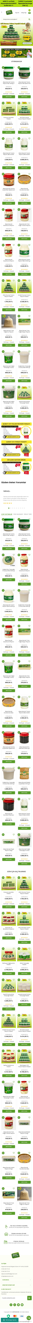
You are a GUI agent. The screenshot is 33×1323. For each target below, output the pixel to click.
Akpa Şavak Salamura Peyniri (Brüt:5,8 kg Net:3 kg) (8, 260)
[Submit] (29, 1298)
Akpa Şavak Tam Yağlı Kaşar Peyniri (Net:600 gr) (24, 676)
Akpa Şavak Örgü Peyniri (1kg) (8, 849)
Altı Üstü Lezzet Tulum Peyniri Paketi (24, 118)
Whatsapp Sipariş (9, 1320)
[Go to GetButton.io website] (29, 1321)
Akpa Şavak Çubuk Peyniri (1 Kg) (8, 1168)
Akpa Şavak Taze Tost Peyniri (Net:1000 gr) (8, 1203)
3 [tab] (12, 508)
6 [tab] (18, 508)
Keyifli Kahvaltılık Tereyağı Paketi (24, 402)
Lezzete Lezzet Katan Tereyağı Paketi (24, 995)
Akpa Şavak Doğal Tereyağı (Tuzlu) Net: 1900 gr (8, 402)
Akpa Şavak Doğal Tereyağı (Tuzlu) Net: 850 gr (8, 366)
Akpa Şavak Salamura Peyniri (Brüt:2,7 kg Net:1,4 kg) (8, 224)
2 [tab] (10, 508)
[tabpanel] (16, 497)
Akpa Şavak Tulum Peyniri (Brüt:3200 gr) (8, 153)
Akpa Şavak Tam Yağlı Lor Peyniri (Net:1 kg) (8, 331)
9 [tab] (24, 508)
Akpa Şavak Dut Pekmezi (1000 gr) (24, 747)
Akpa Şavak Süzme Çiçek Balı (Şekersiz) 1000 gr (8, 189)
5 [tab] (16, 508)
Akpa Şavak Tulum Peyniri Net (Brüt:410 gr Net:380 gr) (24, 82)
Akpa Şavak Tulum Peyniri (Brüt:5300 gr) (24, 153)
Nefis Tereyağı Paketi (24, 964)
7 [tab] (20, 508)
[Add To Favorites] (13, 67)
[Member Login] (23, 12)
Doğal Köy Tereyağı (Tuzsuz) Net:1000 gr (8, 570)
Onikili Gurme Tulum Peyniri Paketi (24, 295)
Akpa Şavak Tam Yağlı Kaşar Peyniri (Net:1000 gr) (24, 331)
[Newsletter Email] (16, 1298)
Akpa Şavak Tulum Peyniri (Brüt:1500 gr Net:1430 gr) (24, 260)
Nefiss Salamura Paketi (9, 1066)
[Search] (16, 19)
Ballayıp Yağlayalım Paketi (8, 964)
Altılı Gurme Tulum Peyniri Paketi (8, 295)
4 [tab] (14, 508)
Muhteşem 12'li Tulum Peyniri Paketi (24, 1066)
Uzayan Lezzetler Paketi (9, 118)
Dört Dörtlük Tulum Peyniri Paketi (24, 928)
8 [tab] (22, 508)
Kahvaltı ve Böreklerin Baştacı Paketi (8, 928)
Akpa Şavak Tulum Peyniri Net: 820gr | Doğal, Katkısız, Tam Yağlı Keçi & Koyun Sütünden (8, 82)
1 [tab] (8, 508)
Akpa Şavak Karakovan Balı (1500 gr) (24, 189)
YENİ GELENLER (18, 514)
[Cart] (29, 12)
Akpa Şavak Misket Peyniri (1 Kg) (24, 1132)
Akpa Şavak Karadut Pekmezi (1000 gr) (8, 814)
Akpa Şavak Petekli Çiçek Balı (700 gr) (24, 783)
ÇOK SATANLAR (6, 514)
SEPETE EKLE (9, 96)
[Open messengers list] (29, 1318)
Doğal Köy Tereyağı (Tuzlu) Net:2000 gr (9, 783)
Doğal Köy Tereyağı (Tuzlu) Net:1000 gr (24, 366)
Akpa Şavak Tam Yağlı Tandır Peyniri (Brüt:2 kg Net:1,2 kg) (24, 224)
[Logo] (9, 12)
